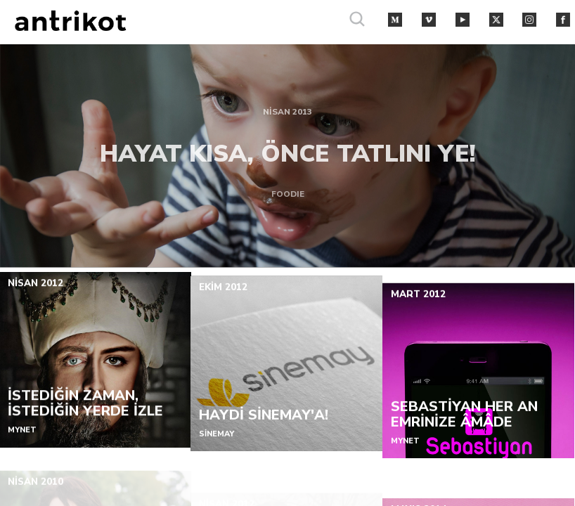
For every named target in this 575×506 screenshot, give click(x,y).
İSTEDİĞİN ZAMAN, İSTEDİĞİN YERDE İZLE (85, 410)
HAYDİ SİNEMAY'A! (264, 427)
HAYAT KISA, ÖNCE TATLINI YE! (288, 149)
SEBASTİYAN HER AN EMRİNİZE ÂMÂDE (464, 437)
